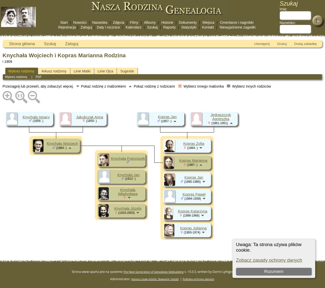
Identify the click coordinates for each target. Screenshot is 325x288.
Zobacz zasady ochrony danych (269, 260)
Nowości (80, 22)
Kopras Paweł (194, 194)
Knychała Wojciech (62, 144)
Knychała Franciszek (128, 158)
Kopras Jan (167, 117)
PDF (39, 77)
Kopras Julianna (193, 228)
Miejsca (208, 22)
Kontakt (208, 27)
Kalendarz (133, 27)
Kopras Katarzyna (193, 211)
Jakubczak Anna (89, 117)
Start (64, 22)
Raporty (169, 27)
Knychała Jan (128, 175)
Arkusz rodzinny (54, 71)
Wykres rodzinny (21, 71)
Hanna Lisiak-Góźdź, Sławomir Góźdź (155, 279)
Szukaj (152, 27)
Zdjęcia (118, 22)
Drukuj (282, 44)
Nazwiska (99, 22)
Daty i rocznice (108, 27)
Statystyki (188, 27)
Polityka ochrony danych (198, 279)
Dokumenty (188, 22)
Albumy (150, 22)
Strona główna (22, 44)
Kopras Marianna (193, 161)
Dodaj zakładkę (305, 44)
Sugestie (127, 71)
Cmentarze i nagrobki (236, 22)
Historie (167, 22)
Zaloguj (86, 27)
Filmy (134, 22)
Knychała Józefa (127, 208)
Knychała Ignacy (36, 117)
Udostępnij (262, 44)
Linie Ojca (105, 71)
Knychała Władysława (128, 192)
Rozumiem (273, 271)
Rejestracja (67, 27)
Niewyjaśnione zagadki (237, 27)
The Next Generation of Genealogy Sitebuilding (153, 272)
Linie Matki (82, 71)
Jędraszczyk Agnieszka (221, 117)
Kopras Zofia (193, 144)
